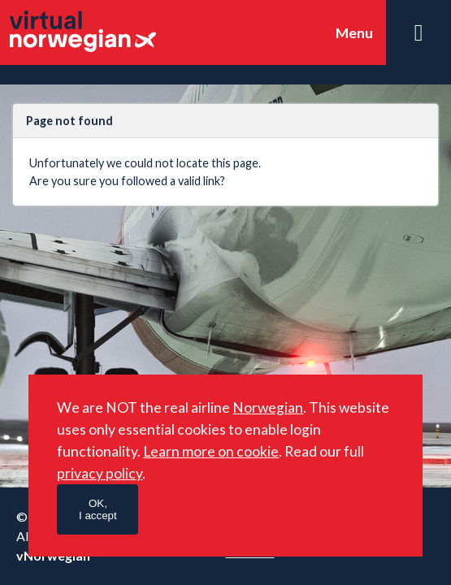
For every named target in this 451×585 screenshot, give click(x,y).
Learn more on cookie (211, 451)
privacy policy (99, 473)
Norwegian (267, 407)
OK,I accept (98, 509)
